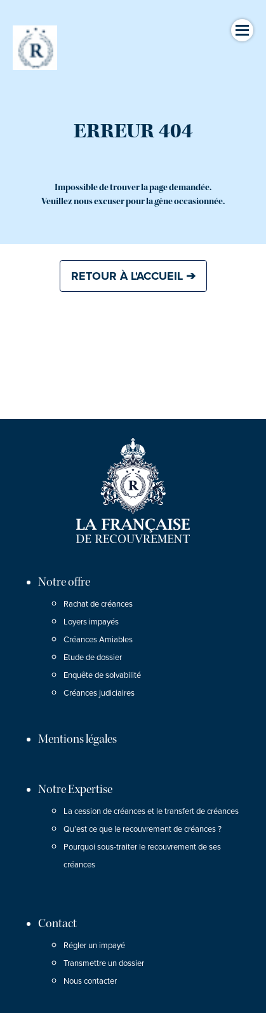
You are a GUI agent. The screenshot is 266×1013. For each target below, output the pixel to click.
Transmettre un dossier (103, 963)
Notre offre (64, 581)
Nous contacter (90, 981)
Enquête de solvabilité (102, 675)
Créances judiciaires (99, 693)
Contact (57, 923)
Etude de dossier (92, 657)
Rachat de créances (98, 604)
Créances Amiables (98, 640)
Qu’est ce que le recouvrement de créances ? (142, 829)
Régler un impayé (94, 946)
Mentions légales (77, 739)
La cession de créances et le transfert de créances (151, 811)
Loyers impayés (91, 622)
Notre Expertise (75, 789)
